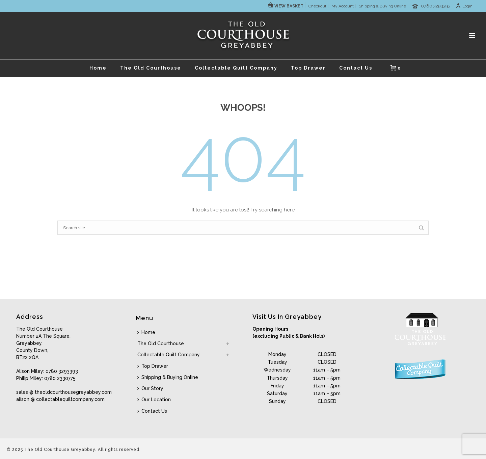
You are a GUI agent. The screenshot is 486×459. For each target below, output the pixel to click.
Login (464, 6)
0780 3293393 (436, 5)
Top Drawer (308, 68)
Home (98, 68)
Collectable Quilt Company (236, 68)
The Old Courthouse (150, 68)
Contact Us (355, 68)
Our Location (154, 399)
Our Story (150, 388)
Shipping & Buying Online (167, 377)
